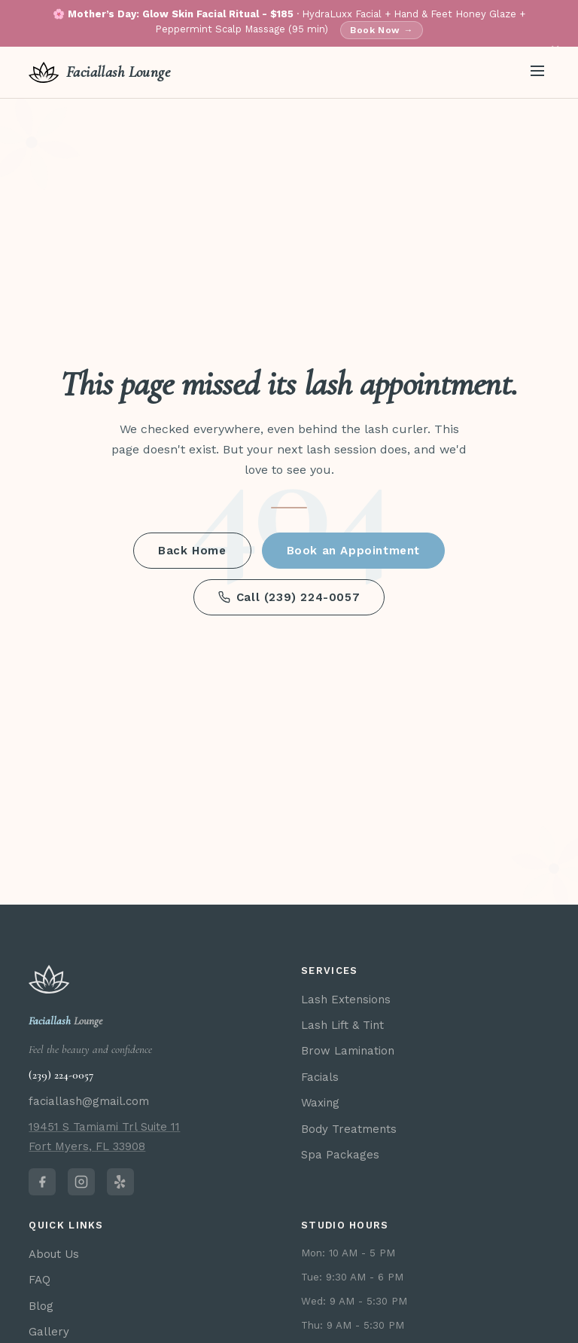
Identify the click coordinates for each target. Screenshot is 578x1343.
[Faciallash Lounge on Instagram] (81, 1181)
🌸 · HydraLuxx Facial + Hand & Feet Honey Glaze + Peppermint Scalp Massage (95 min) (289, 23)
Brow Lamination (347, 1051)
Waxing (320, 1103)
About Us (54, 1254)
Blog (41, 1306)
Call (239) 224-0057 (289, 597)
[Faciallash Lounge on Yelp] (120, 1181)
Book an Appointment (353, 550)
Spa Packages (340, 1154)
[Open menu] (537, 72)
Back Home (192, 550)
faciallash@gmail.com (89, 1101)
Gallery (49, 1331)
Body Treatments (349, 1129)
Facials (320, 1077)
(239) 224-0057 (61, 1075)
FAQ (39, 1280)
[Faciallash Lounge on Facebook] (42, 1181)
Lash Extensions (346, 999)
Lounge (65, 1020)
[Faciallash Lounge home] (99, 72)
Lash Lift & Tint (342, 1025)
